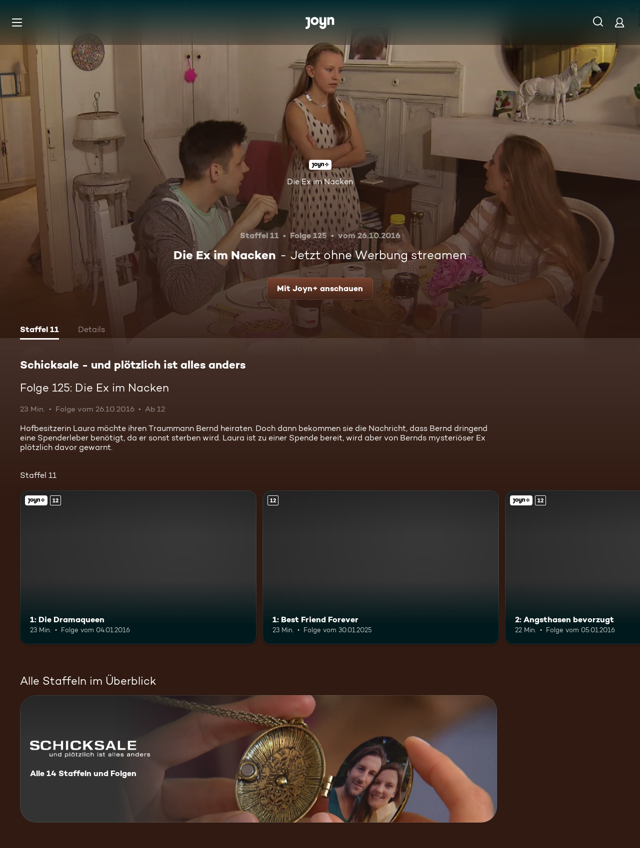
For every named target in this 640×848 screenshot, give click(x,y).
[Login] (619, 22)
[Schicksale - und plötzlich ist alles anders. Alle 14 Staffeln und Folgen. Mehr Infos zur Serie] (258, 759)
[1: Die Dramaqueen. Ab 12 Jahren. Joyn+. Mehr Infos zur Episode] (138, 567)
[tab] (39, 331)
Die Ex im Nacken (320, 181)
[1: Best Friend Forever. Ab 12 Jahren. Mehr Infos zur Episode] (380, 567)
